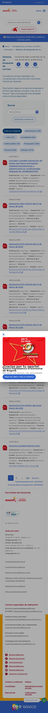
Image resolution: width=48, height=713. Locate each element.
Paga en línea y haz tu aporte (19, 377)
